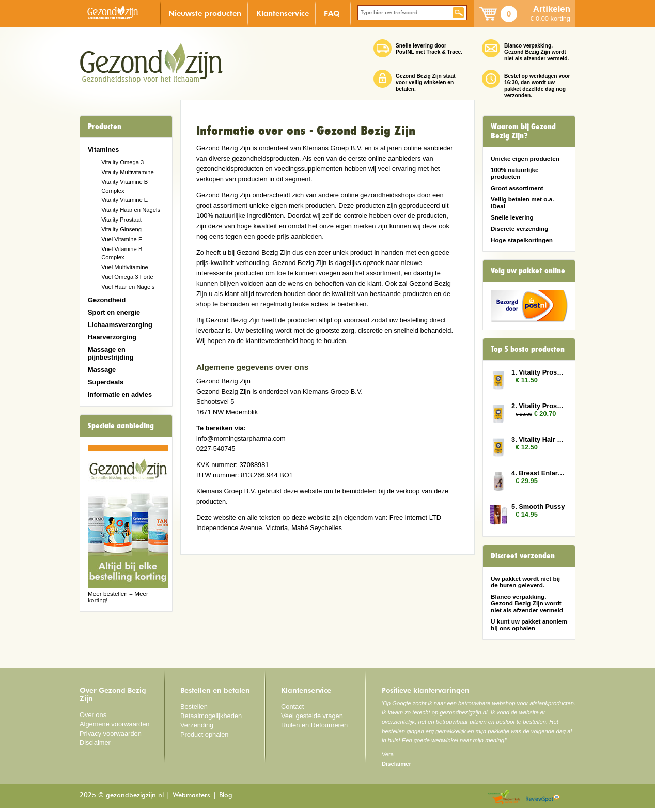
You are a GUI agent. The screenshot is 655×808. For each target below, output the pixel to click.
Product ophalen (204, 734)
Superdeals (105, 382)
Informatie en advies (120, 394)
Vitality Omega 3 (122, 162)
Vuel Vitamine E (121, 239)
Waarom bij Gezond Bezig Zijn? (523, 131)
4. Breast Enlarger (538, 473)
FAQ (332, 13)
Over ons (93, 715)
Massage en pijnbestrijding (110, 353)
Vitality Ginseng (121, 229)
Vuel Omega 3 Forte (127, 277)
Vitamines (103, 149)
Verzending (196, 725)
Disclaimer (95, 743)
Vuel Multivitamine (124, 267)
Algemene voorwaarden (115, 724)
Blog (225, 795)
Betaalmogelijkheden (211, 716)
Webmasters (191, 795)
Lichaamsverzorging (120, 325)
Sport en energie (114, 312)
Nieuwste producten (204, 13)
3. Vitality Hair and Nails (538, 439)
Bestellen (194, 706)
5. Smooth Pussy (538, 506)
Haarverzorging (112, 337)
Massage (102, 370)
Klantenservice (282, 13)
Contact (292, 706)
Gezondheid (107, 300)
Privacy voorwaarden (111, 733)
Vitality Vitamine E (124, 200)
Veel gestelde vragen (312, 716)
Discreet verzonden (523, 556)
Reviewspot (543, 797)
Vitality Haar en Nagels (130, 210)
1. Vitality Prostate (538, 372)
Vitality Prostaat (121, 219)
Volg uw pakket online (528, 270)
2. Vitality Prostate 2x (538, 406)
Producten (104, 126)
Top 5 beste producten (528, 349)
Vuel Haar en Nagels (127, 287)
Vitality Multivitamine (127, 172)
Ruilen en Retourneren (314, 725)
